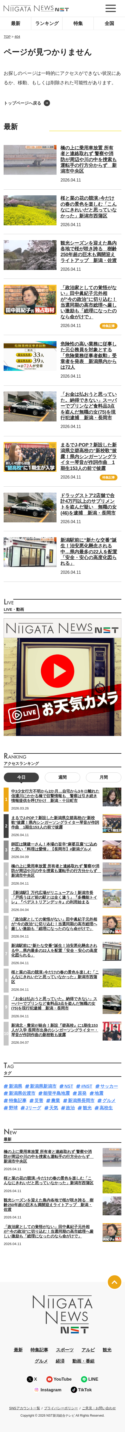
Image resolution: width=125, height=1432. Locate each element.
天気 (53, 1107)
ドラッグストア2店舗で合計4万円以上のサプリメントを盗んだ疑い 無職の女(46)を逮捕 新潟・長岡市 (88, 504)
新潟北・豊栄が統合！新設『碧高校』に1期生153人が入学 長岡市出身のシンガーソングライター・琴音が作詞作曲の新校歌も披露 (54, 1030)
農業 (55, 1100)
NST (68, 1086)
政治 (70, 1107)
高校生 (106, 1107)
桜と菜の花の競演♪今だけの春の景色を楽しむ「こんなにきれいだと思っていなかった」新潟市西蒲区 (55, 977)
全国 (109, 23)
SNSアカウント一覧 (24, 1408)
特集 (78, 23)
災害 (38, 1100)
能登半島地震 (56, 1093)
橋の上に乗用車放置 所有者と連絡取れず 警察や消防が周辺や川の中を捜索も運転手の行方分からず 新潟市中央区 (88, 159)
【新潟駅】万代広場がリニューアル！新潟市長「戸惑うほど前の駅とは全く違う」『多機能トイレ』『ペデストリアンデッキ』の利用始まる (54, 897)
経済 (60, 1361)
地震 (99, 1093)
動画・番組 (83, 1361)
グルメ (109, 1100)
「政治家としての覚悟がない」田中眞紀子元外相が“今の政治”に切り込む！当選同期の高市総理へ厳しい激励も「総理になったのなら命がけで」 (54, 924)
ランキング (47, 23)
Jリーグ (33, 1107)
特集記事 (108, 326)
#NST (86, 1086)
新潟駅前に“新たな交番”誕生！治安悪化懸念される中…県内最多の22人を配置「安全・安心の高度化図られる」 (88, 551)
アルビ (88, 1350)
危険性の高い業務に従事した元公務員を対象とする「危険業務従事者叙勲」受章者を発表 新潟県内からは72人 (88, 355)
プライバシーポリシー (61, 1408)
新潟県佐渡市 (22, 1093)
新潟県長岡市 (81, 1100)
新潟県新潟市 (43, 1086)
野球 (13, 1107)
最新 (15, 23)
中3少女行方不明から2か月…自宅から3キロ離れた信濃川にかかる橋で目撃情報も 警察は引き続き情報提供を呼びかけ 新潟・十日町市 (55, 796)
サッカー (109, 1086)
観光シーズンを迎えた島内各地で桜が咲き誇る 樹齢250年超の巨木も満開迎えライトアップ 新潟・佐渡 (88, 251)
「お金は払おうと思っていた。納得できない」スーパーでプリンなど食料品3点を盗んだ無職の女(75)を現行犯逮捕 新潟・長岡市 (88, 406)
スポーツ (65, 1350)
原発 (82, 1093)
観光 (87, 1107)
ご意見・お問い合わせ (99, 1408)
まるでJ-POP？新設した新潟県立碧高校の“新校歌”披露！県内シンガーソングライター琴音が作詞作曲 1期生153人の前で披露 (88, 456)
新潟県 (15, 1086)
